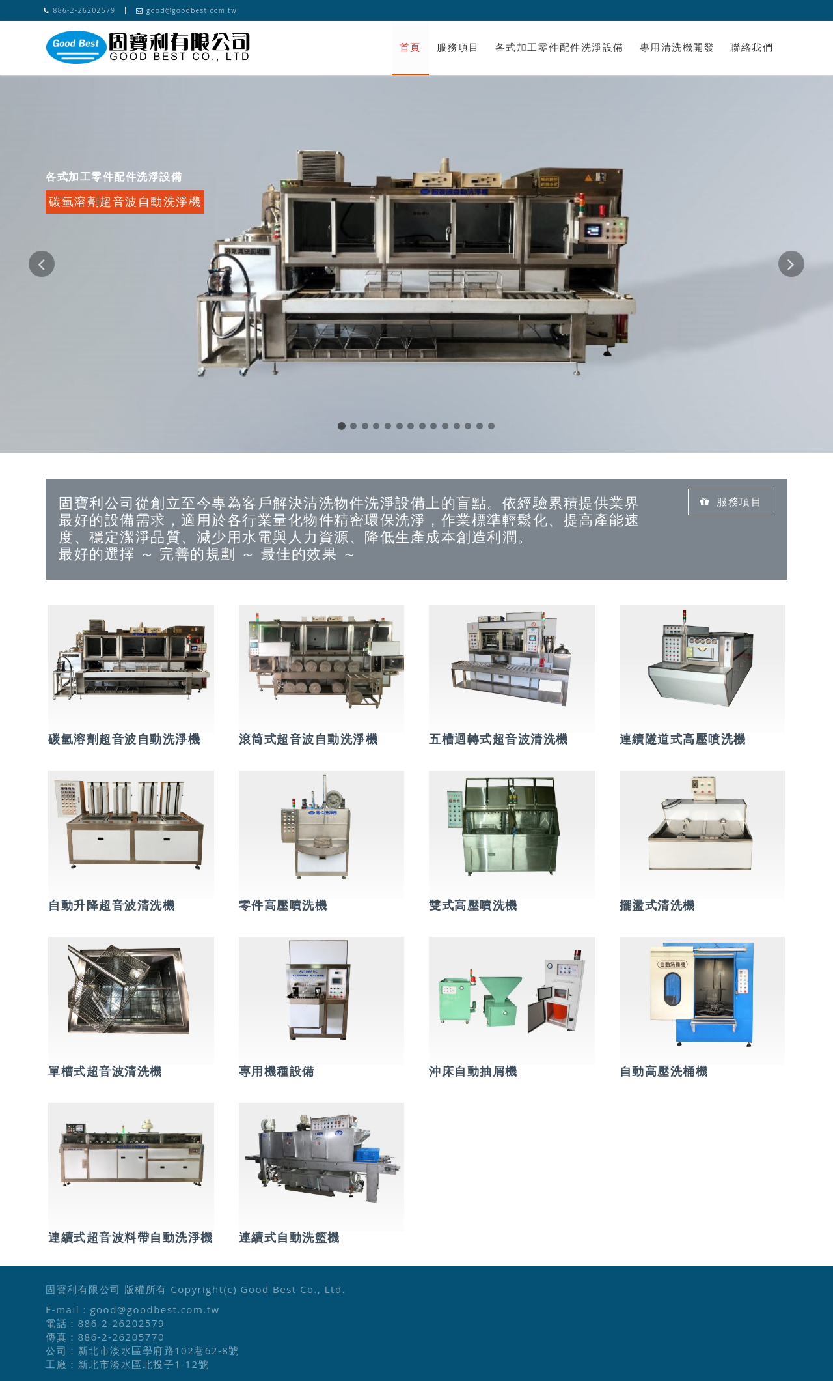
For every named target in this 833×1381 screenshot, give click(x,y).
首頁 (410, 46)
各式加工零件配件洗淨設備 (559, 46)
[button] (41, 352)
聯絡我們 (751, 46)
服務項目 (458, 46)
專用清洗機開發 (677, 46)
